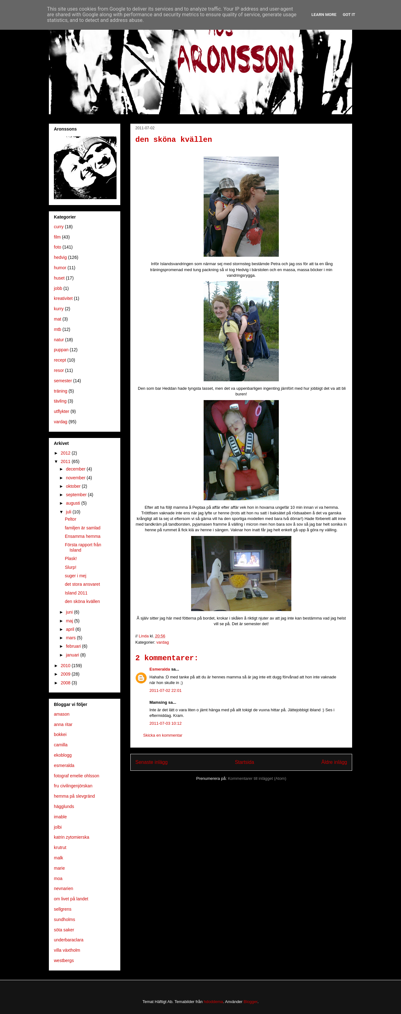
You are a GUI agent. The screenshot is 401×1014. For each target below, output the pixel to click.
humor (60, 267)
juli (69, 511)
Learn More (323, 14)
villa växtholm (67, 950)
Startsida (244, 762)
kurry (59, 308)
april (70, 629)
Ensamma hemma (83, 536)
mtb (57, 329)
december (76, 468)
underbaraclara (68, 939)
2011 (66, 461)
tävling (60, 401)
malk (58, 857)
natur (59, 339)
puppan (61, 349)
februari (74, 646)
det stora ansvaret (82, 584)
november (76, 477)
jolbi (58, 827)
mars (71, 637)
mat (57, 319)
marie (59, 868)
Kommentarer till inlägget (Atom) (257, 778)
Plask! (71, 558)
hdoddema (213, 1001)
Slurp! (70, 567)
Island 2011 (76, 592)
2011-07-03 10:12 (165, 723)
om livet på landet (71, 898)
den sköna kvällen (82, 601)
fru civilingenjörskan (73, 785)
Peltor (70, 519)
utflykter (61, 411)
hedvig (60, 257)
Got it (349, 14)
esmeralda (64, 765)
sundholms (64, 919)
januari (73, 654)
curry (59, 226)
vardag (162, 642)
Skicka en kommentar (162, 735)
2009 (66, 674)
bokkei (60, 734)
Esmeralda (159, 669)
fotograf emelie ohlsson (76, 775)
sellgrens (62, 909)
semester (63, 380)
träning (60, 391)
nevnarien (63, 888)
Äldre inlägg (334, 762)
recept (60, 360)
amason (62, 714)
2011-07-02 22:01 (165, 690)
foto (57, 247)
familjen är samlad (83, 527)
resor (59, 370)
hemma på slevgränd (74, 796)
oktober (74, 486)
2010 (66, 665)
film (57, 236)
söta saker (64, 929)
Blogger (251, 1001)
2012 (66, 453)
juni (70, 612)
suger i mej (75, 575)
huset (59, 278)
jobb (58, 288)
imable (60, 816)
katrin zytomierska (71, 837)
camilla (61, 744)
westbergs (64, 960)
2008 (66, 682)
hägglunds (64, 806)
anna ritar (63, 724)
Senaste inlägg (151, 762)
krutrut (60, 847)
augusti (73, 503)
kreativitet (63, 298)
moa (58, 878)
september (77, 494)
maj (70, 620)
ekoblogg (63, 755)
